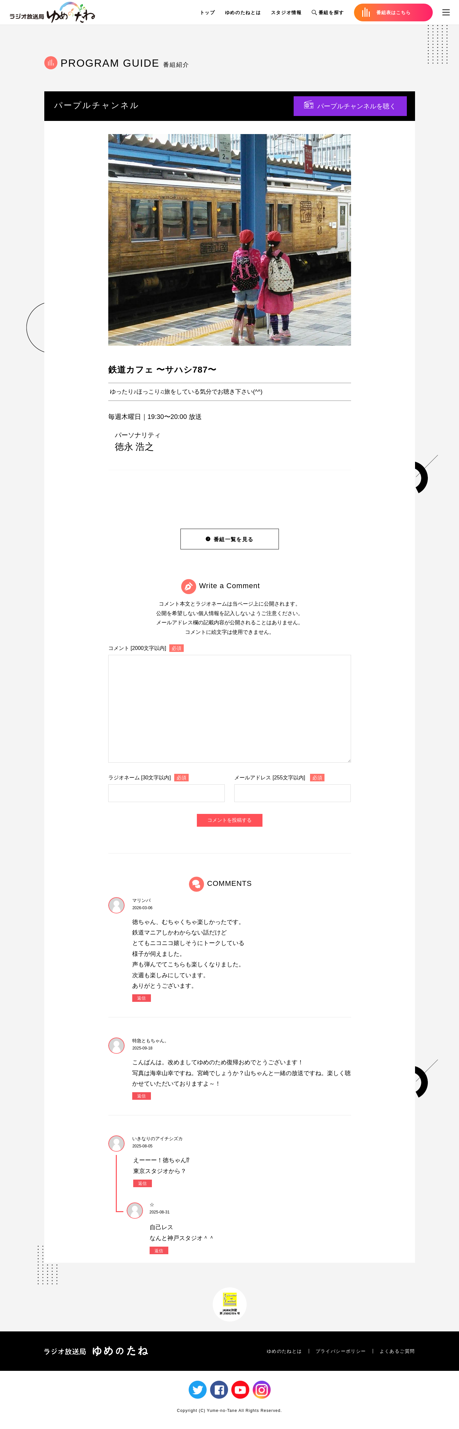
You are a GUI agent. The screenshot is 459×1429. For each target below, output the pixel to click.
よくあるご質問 (397, 1351)
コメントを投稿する (229, 820)
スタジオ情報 (286, 12)
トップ (207, 12)
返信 (141, 998)
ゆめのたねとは (243, 12)
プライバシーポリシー (341, 1351)
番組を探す (328, 12)
